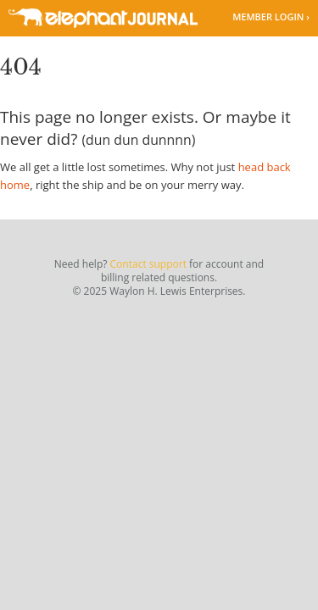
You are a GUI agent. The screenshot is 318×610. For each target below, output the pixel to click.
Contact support (148, 264)
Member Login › (271, 16)
